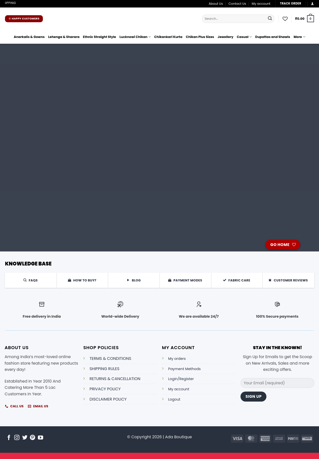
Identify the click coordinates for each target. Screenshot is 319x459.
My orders (177, 358)
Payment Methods (184, 368)
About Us (216, 3)
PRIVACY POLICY (105, 389)
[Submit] (270, 18)
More (299, 36)
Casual (244, 36)
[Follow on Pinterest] (32, 438)
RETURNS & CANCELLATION (114, 379)
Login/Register (181, 378)
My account (261, 3)
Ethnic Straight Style (99, 37)
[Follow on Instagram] (16, 438)
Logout (174, 399)
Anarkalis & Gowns (29, 37)
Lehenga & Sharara (64, 37)
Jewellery (225, 37)
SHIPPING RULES (104, 369)
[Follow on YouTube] (40, 438)
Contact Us (237, 3)
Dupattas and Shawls (272, 37)
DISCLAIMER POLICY (108, 399)
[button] (312, 3)
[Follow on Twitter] (24, 438)
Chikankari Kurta (168, 37)
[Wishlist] (285, 18)
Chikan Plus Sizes (200, 37)
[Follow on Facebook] (8, 438)
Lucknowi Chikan (135, 36)
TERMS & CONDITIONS (110, 358)
